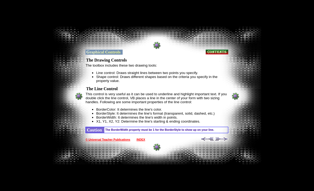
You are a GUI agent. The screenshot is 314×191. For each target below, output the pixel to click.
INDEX (140, 139)
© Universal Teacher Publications (107, 139)
